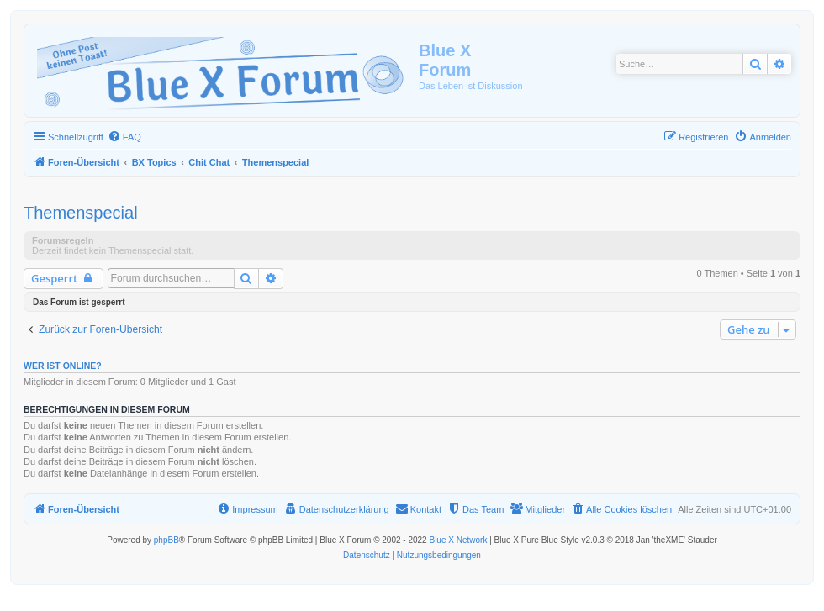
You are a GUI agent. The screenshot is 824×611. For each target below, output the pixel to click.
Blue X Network (458, 540)
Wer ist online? (63, 366)
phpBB (166, 540)
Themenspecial (81, 212)
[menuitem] (124, 137)
